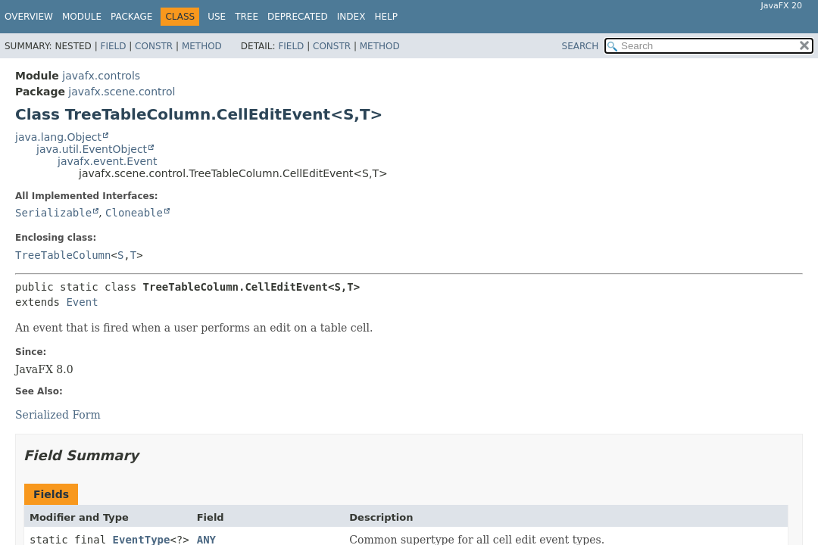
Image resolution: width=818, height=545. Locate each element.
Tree (246, 16)
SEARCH (580, 46)
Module (81, 16)
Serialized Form (58, 415)
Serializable (53, 213)
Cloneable (134, 213)
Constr (154, 46)
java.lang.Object (58, 137)
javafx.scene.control (121, 92)
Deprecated (297, 16)
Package (131, 16)
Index (351, 16)
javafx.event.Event (107, 161)
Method (202, 46)
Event (82, 302)
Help (386, 16)
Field (113, 46)
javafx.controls (101, 76)
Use (217, 16)
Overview (29, 16)
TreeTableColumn (63, 255)
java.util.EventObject (91, 149)
